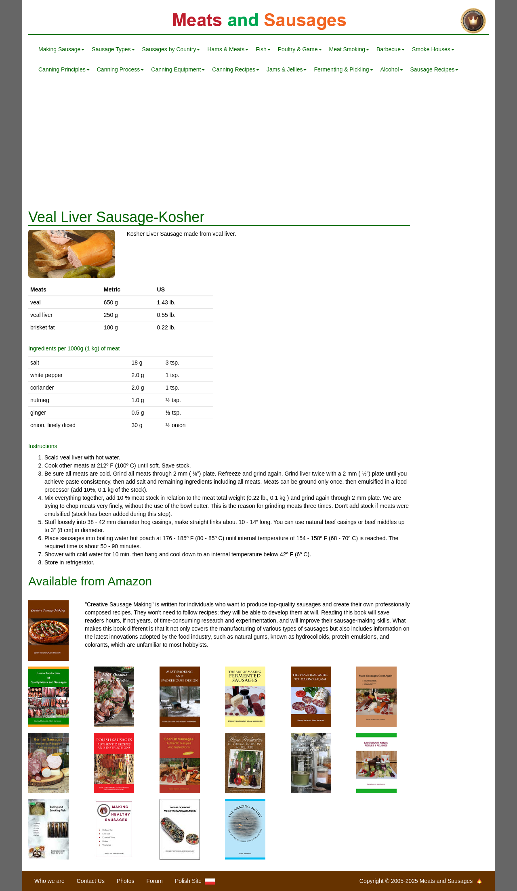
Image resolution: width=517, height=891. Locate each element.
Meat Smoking (349, 49)
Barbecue (390, 49)
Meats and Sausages (258, 21)
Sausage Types (113, 49)
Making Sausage (61, 49)
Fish (263, 49)
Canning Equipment (178, 69)
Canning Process (120, 69)
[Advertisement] (258, 144)
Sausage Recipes (434, 69)
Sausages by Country (171, 49)
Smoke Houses (433, 49)
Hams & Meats (227, 49)
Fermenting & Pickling (343, 69)
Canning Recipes (235, 69)
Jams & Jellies (287, 69)
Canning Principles (64, 69)
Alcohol (391, 69)
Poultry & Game (300, 49)
